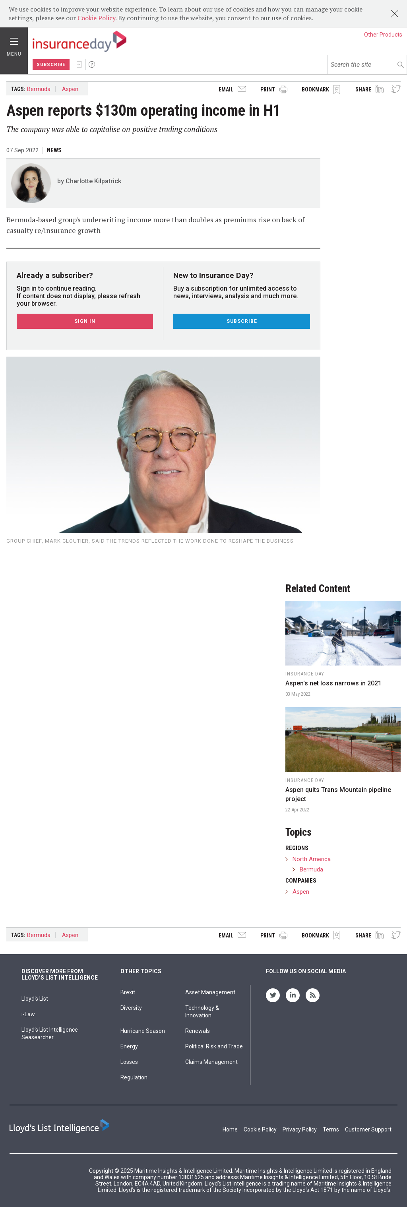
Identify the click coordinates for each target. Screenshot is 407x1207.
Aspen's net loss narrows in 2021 (333, 683)
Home (230, 1129)
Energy (129, 1046)
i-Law (28, 1014)
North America (312, 859)
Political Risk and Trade (214, 1046)
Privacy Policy (300, 1129)
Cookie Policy (96, 18)
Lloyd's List (34, 998)
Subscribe (51, 64)
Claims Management (211, 1062)
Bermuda (38, 89)
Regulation (133, 1077)
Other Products (383, 34)
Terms (331, 1129)
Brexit (127, 992)
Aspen (70, 89)
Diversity (131, 1008)
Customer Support (368, 1129)
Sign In (79, 64)
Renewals (197, 1031)
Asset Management (210, 992)
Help (92, 64)
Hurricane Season (142, 1031)
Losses (129, 1062)
